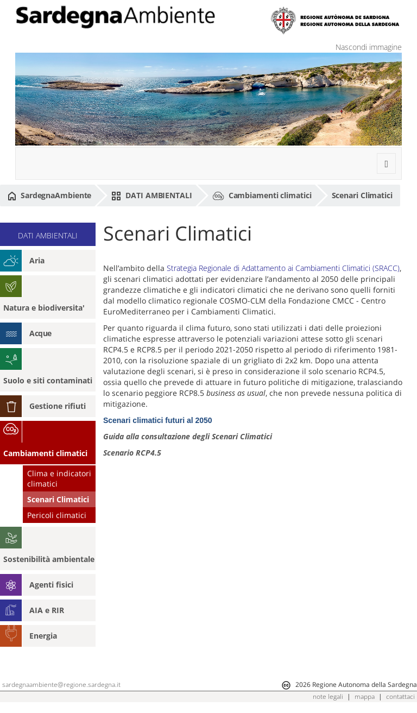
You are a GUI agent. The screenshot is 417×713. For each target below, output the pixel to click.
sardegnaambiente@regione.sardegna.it (61, 684)
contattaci (400, 696)
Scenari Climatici (362, 195)
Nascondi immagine (369, 47)
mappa (365, 696)
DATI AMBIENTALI (151, 195)
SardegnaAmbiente (49, 195)
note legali (328, 696)
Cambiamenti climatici (262, 196)
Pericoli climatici (56, 515)
